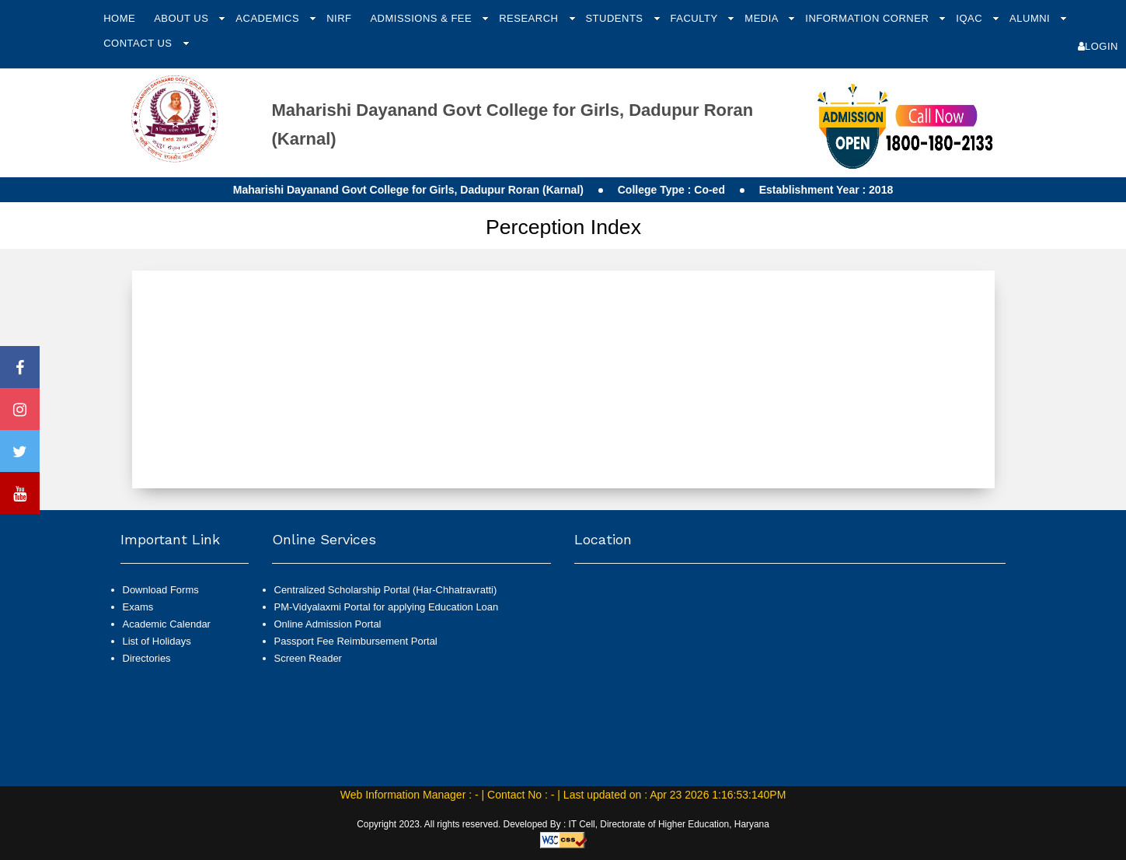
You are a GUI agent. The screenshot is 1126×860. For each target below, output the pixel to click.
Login (1098, 46)
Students (615, 18)
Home (119, 18)
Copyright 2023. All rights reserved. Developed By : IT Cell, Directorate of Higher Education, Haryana (563, 824)
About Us (182, 18)
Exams (138, 607)
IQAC (970, 18)
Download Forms (161, 590)
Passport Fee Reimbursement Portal (356, 641)
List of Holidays (157, 641)
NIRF (338, 18)
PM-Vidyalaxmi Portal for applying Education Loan (386, 607)
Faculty (696, 18)
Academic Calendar (167, 624)
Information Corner (868, 18)
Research (530, 18)
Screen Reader (308, 658)
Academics (268, 18)
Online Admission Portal (328, 624)
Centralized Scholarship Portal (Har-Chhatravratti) (385, 590)
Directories (147, 658)
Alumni (1031, 18)
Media (762, 18)
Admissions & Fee (422, 18)
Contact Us (139, 43)
